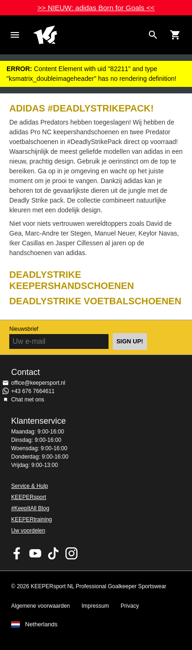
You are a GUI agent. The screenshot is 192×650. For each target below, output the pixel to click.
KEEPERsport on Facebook (17, 553)
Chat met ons (27, 399)
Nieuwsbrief (23, 329)
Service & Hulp (29, 486)
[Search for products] (153, 35)
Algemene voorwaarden (40, 606)
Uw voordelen (28, 530)
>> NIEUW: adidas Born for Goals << (96, 8)
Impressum (95, 606)
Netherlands (41, 624)
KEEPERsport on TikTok (53, 553)
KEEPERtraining (31, 519)
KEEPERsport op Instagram (71, 553)
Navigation (15, 35)
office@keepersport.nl (38, 383)
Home (88, 35)
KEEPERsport (28, 497)
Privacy (130, 606)
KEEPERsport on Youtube (35, 553)
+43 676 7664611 (33, 391)
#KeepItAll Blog (30, 508)
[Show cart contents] (175, 35)
